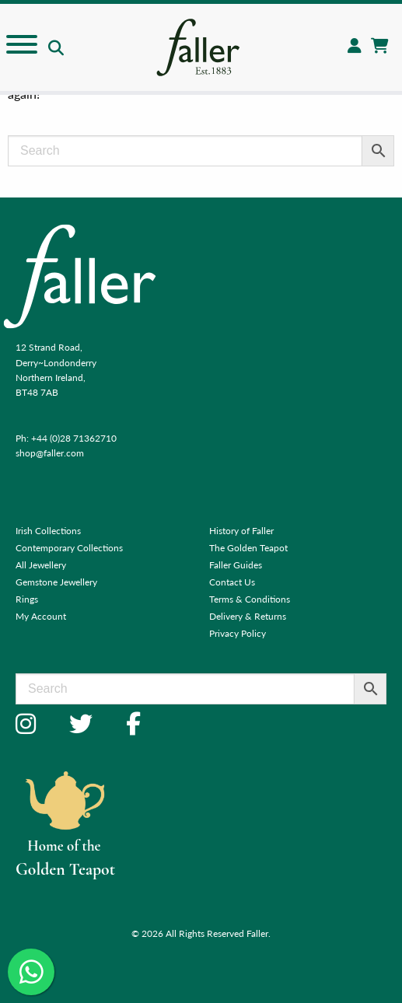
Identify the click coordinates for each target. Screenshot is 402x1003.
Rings (27, 599)
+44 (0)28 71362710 (74, 438)
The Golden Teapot (248, 547)
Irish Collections (48, 530)
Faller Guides (235, 564)
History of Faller (241, 530)
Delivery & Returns (247, 616)
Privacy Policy (237, 633)
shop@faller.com (50, 453)
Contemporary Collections (69, 547)
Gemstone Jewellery (56, 582)
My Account (41, 616)
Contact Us (232, 582)
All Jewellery (41, 564)
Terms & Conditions (249, 599)
